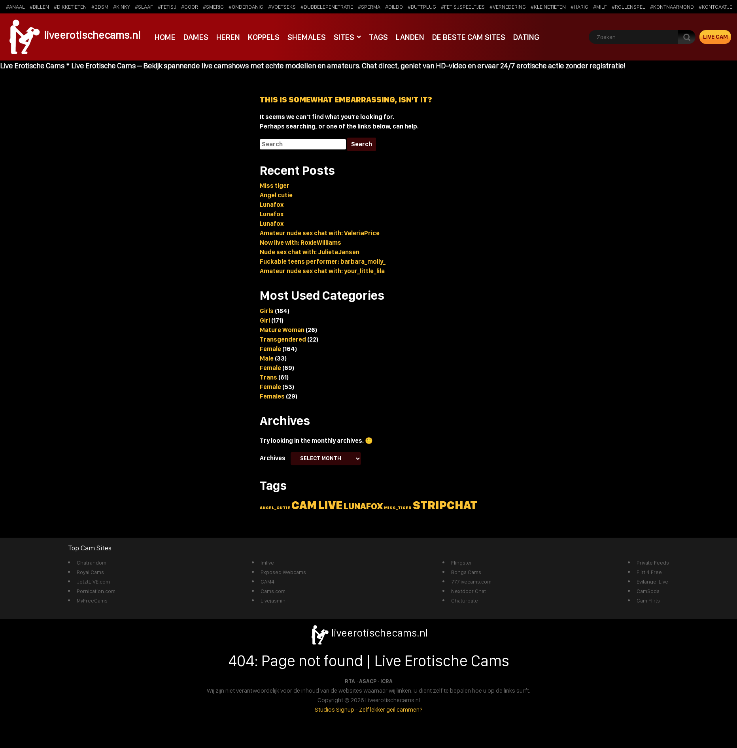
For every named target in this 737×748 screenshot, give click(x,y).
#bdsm (99, 7)
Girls (267, 311)
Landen (409, 37)
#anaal (15, 7)
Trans (268, 377)
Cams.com (273, 591)
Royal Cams (90, 572)
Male (267, 358)
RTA (350, 681)
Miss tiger (274, 185)
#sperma (369, 7)
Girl (265, 320)
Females (272, 396)
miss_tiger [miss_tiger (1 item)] (398, 507)
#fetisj (167, 7)
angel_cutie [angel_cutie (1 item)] (275, 507)
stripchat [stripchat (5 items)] (445, 505)
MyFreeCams (92, 600)
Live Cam (715, 36)
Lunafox (271, 204)
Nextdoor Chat (468, 591)
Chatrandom (91, 562)
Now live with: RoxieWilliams (300, 242)
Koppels (263, 37)
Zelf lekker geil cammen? (391, 709)
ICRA (386, 681)
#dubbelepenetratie (326, 7)
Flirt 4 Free (649, 572)
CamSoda (648, 591)
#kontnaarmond (672, 7)
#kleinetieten (548, 7)
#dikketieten (70, 7)
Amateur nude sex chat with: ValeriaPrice (320, 233)
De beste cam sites (468, 37)
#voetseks (282, 7)
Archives (272, 458)
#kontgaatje (715, 7)
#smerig (213, 7)
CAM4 (267, 581)
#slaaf (144, 7)
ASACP (367, 681)
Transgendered (283, 339)
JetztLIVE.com (93, 581)
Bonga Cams (466, 572)
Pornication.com (96, 591)
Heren (228, 37)
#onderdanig (246, 7)
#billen (39, 7)
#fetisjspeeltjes (463, 7)
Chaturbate (464, 600)
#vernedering (507, 7)
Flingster (461, 562)
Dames (195, 37)
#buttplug (422, 7)
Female (270, 349)
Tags (377, 37)
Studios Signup (334, 709)
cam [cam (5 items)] (304, 505)
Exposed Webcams (283, 572)
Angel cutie (276, 195)
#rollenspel (628, 7)
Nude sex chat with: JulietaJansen (309, 252)
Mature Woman (282, 330)
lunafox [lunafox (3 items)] (363, 506)
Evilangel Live (652, 581)
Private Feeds (653, 562)
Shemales (306, 37)
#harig (579, 7)
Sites (343, 37)
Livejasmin (273, 600)
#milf (600, 7)
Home (165, 37)
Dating (526, 37)
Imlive (267, 562)
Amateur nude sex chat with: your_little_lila (322, 271)
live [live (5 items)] (330, 505)
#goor (189, 7)
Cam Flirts (648, 600)
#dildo (394, 7)
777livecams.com (471, 581)
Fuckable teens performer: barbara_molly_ (323, 261)
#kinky (121, 7)
